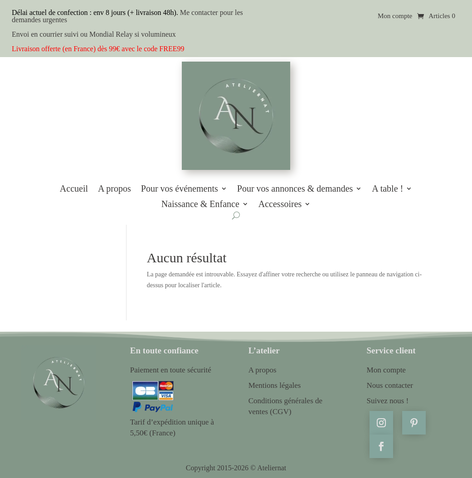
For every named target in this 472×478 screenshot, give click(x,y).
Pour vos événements (179, 188)
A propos (114, 188)
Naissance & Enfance (200, 204)
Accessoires (280, 204)
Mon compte (395, 16)
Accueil (74, 188)
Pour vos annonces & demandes (295, 188)
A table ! (387, 188)
